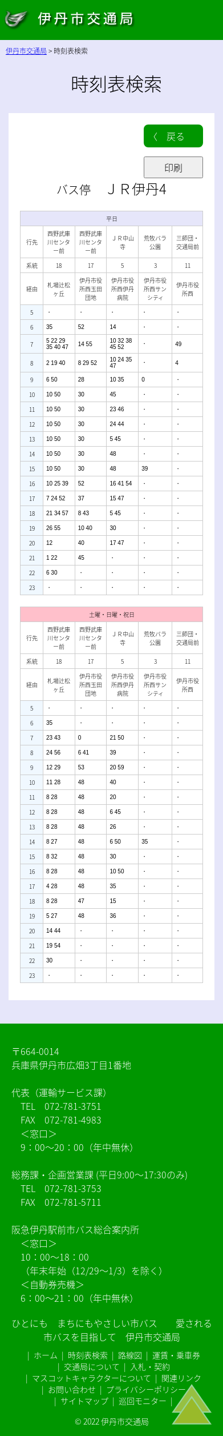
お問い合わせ (72, 1389)
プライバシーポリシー (146, 1389)
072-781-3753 (73, 1188)
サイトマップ (84, 1400)
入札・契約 (150, 1366)
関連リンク (181, 1377)
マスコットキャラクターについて (91, 1377)
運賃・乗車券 (176, 1355)
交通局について (92, 1366)
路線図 (130, 1355)
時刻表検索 (88, 1355)
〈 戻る (166, 136)
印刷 (173, 167)
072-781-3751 (73, 1106)
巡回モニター (143, 1400)
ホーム (46, 1355)
